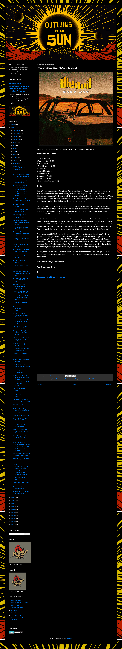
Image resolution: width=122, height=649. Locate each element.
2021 (13, 507)
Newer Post (41, 384)
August (15, 142)
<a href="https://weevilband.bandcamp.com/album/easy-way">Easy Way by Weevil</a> (57, 326)
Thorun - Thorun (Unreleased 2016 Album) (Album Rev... (20, 472)
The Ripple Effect (16, 615)
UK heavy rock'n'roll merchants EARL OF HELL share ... (21, 308)
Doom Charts (15, 605)
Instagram (61, 277)
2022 (13, 504)
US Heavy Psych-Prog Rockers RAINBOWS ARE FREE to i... (21, 410)
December (16, 130)
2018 (13, 516)
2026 (13, 125)
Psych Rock (68, 379)
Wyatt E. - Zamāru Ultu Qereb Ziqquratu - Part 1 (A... (21, 431)
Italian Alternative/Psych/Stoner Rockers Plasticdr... (21, 466)
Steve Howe (81, 379)
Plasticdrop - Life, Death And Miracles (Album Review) (20, 193)
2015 (13, 525)
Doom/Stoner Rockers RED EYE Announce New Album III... (21, 448)
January (15, 163)
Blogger (69, 638)
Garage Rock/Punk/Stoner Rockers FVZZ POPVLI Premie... (21, 332)
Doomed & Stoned (17, 607)
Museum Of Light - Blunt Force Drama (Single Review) (20, 297)
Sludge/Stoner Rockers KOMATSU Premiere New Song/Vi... (21, 222)
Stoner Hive (14, 613)
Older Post (109, 384)
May (14, 151)
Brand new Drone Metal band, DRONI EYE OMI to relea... (21, 321)
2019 (13, 513)
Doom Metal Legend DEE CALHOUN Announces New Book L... (20, 286)
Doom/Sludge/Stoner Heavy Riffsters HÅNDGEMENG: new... (20, 216)
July (14, 145)
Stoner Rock (88, 379)
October (16, 136)
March (15, 157)
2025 (13, 128)
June (14, 148)
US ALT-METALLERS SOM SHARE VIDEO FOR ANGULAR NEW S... (20, 187)
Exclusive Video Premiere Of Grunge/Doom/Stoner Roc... (21, 273)
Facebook (41, 277)
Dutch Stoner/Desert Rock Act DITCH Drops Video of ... (21, 176)
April (14, 154)
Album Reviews (47, 379)
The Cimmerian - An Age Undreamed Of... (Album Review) (21, 366)
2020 (13, 510)
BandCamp (51, 277)
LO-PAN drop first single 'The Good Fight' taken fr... (21, 420)
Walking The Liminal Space (19, 602)
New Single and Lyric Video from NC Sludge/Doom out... (21, 280)
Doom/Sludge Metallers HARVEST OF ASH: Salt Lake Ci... (20, 437)
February (16, 160)
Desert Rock (55, 379)
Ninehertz (14, 610)
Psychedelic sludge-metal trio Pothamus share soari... (21, 339)
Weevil (94, 379)
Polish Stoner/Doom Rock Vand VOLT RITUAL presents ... (21, 240)
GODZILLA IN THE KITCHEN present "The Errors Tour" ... (21, 459)
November (16, 133)
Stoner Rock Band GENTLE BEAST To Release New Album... (21, 377)
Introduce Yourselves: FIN (21, 415)
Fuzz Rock (62, 379)
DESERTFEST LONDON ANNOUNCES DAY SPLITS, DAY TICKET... (21, 200)
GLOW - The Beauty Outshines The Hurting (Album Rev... (20, 315)
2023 (13, 501)
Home (75, 384)
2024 (13, 498)
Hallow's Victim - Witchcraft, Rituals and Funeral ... (21, 233)
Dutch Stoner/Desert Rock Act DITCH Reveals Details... (21, 383)
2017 (13, 519)
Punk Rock (74, 379)
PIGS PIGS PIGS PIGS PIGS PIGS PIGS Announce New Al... (20, 267)
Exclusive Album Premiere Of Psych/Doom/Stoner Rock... (21, 394)
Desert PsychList (16, 600)
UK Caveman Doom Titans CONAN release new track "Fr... (21, 251)
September (16, 139)
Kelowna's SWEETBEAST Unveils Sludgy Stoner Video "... (20, 355)
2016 (13, 522)
